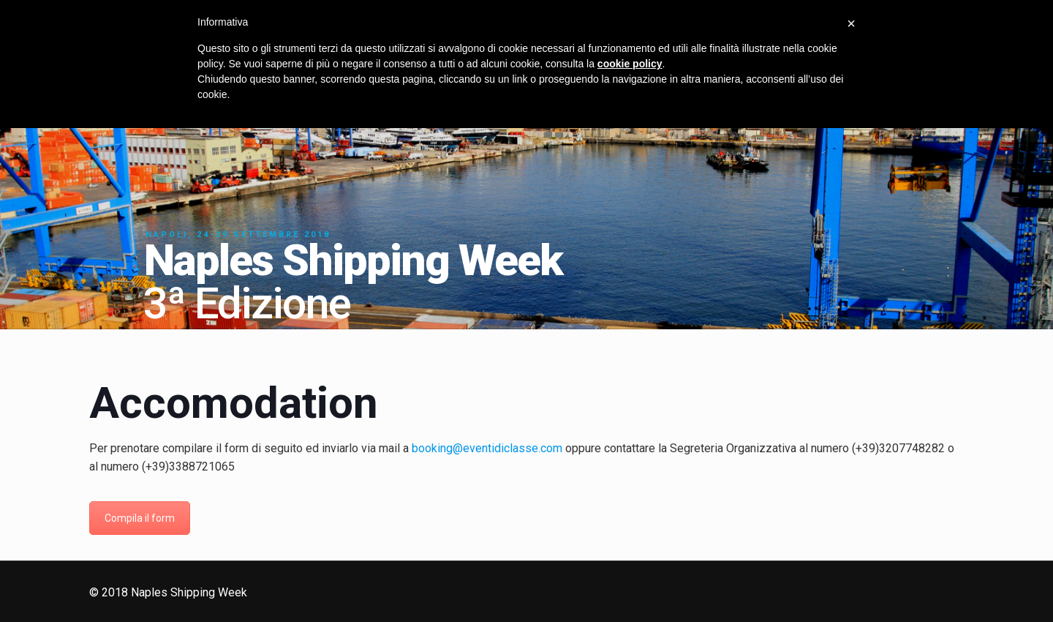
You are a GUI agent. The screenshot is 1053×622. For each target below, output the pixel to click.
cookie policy (630, 64)
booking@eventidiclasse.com (487, 448)
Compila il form (140, 518)
